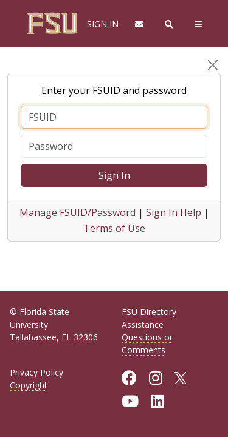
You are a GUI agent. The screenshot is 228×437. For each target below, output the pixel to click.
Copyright (28, 385)
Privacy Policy (36, 372)
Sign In (114, 175)
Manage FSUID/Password (77, 212)
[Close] (212, 65)
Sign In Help (173, 212)
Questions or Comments (147, 343)
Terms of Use (114, 228)
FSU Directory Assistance (149, 318)
